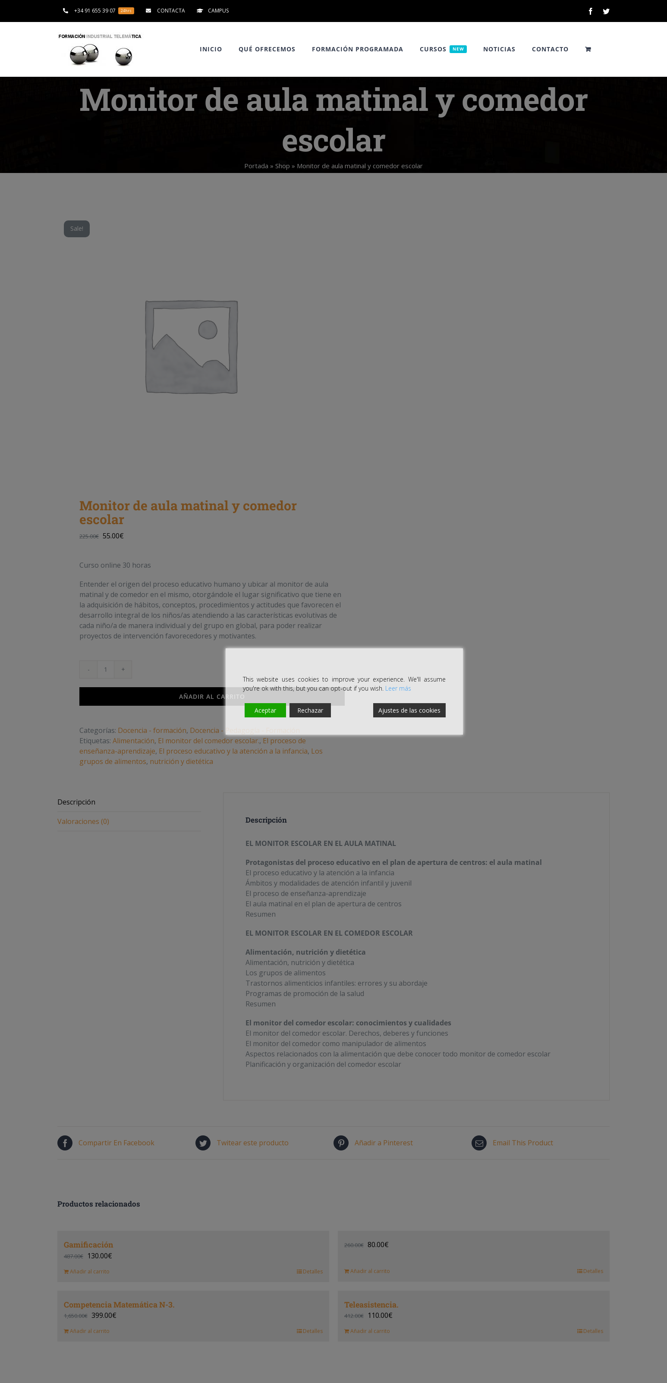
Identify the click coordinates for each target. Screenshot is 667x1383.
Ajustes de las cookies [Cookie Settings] (409, 710)
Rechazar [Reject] (310, 710)
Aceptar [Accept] (265, 710)
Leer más (398, 688)
